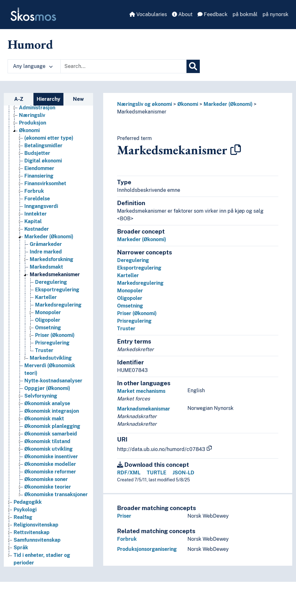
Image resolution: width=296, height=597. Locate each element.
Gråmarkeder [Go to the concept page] (46, 244)
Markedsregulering (140, 283)
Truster (126, 329)
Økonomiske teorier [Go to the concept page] (47, 487)
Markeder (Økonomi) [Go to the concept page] (48, 237)
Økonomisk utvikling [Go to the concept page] (48, 449)
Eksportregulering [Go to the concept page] (57, 290)
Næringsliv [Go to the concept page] (32, 115)
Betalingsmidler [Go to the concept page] (43, 146)
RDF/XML (128, 473)
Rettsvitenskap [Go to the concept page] (32, 532)
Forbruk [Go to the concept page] (34, 191)
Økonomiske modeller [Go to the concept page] (50, 464)
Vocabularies (148, 14)
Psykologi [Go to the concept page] (25, 510)
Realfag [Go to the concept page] (23, 517)
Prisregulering (134, 321)
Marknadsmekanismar (143, 409)
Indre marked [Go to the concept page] (46, 252)
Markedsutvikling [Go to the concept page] (51, 358)
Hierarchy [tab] (48, 99)
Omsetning (130, 306)
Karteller (128, 275)
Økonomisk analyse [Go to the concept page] (47, 403)
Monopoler (130, 291)
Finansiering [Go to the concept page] (38, 176)
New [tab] (78, 99)
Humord (30, 44)
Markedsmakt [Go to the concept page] (46, 267)
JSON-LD (183, 473)
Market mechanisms (141, 391)
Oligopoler (129, 298)
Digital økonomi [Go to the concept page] (43, 161)
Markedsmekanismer (141, 112)
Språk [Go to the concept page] (21, 548)
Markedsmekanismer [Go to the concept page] (55, 274)
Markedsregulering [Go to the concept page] (58, 305)
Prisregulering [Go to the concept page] (52, 343)
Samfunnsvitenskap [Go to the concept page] (37, 540)
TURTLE (156, 473)
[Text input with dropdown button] (123, 66)
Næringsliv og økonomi (144, 104)
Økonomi (187, 104)
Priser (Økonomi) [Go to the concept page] (54, 335)
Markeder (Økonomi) (228, 104)
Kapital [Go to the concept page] (33, 221)
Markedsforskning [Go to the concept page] (51, 259)
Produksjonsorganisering (147, 549)
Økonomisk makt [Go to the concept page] (44, 419)
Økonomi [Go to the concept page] (29, 130)
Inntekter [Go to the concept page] (35, 214)
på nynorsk (275, 14)
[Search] (193, 66)
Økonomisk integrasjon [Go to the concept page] (51, 411)
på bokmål (245, 14)
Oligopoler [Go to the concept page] (47, 320)
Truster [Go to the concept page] (44, 350)
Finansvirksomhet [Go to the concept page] (45, 183)
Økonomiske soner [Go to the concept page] (46, 479)
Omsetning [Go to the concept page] (48, 328)
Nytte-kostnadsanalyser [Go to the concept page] (53, 381)
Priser (124, 516)
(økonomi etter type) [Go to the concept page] (48, 138)
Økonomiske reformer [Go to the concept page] (50, 472)
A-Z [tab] (18, 99)
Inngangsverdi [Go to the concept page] (41, 206)
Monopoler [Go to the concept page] (48, 312)
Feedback (213, 14)
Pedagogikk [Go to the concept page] (28, 502)
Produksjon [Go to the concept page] (32, 123)
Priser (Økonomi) (137, 313)
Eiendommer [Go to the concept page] (39, 168)
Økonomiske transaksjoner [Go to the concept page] (56, 494)
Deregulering (133, 260)
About (182, 14)
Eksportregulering (139, 268)
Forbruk (127, 539)
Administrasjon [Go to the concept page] (37, 108)
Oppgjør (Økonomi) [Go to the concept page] (47, 388)
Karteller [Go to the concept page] (46, 297)
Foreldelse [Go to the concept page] (37, 199)
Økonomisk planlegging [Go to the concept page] (52, 426)
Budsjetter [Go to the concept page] (37, 153)
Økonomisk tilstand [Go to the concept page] (47, 441)
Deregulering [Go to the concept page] (51, 282)
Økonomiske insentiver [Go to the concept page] (51, 457)
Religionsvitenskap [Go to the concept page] (36, 525)
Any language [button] (33, 66)
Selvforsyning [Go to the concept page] (40, 396)
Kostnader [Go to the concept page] (36, 229)
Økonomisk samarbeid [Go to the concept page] (50, 434)
